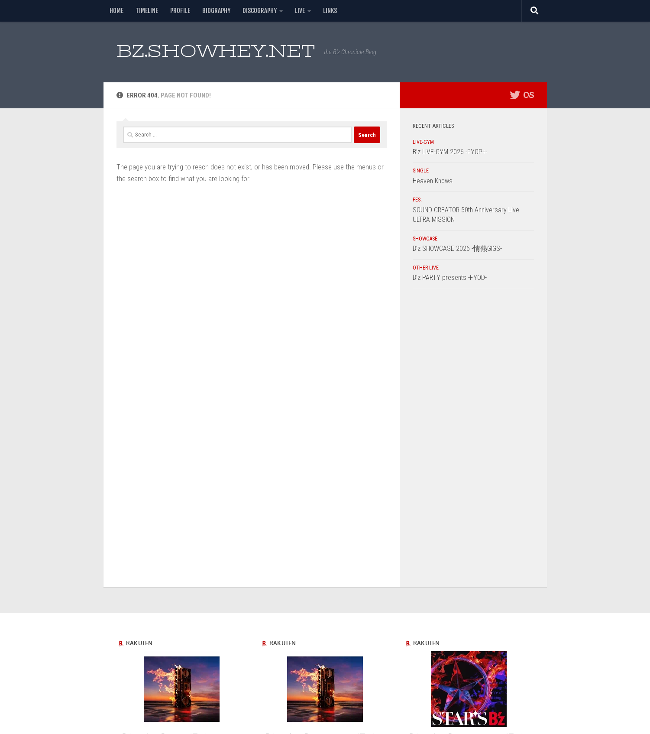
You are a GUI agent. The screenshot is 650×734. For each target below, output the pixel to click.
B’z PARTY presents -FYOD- (450, 277)
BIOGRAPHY (216, 10)
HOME (116, 10)
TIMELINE (147, 10)
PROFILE (180, 10)
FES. (417, 200)
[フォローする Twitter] (515, 95)
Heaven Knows (433, 181)
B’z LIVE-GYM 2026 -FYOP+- (450, 152)
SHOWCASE (425, 239)
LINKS (330, 10)
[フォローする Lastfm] (529, 95)
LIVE (300, 10)
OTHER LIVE (426, 268)
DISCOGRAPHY (260, 10)
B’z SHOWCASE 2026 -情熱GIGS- (457, 248)
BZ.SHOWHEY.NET (215, 51)
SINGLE (421, 171)
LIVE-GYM (423, 142)
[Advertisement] (473, 440)
